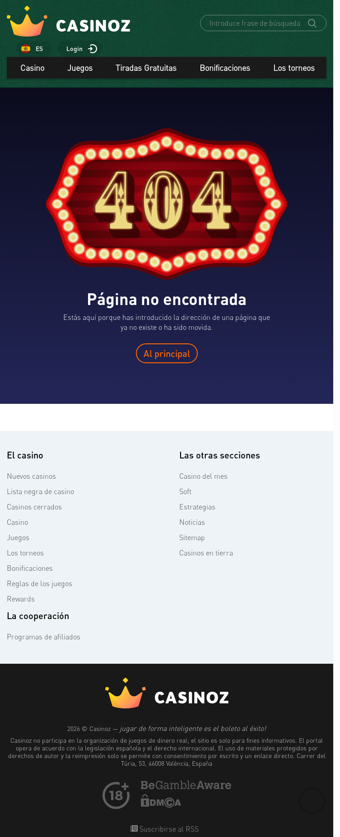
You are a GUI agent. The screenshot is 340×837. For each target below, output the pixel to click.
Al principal (167, 353)
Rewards (21, 598)
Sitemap (192, 537)
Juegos (80, 68)
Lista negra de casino (40, 491)
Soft (185, 491)
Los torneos (294, 68)
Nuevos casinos (31, 476)
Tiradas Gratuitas (146, 68)
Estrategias (197, 506)
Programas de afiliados (43, 636)
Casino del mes (203, 476)
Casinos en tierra (206, 552)
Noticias (192, 522)
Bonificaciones (225, 68)
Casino (32, 68)
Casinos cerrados (34, 506)
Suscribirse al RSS (168, 828)
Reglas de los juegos (39, 583)
